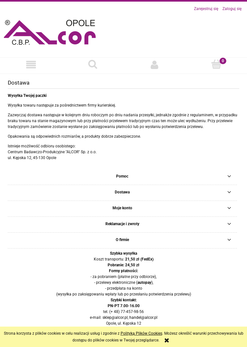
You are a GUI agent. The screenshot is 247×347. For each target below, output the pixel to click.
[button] (31, 65)
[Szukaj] (93, 64)
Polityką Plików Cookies (141, 333)
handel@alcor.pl (143, 317)
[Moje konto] (154, 65)
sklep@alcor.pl (115, 317)
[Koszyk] (216, 64)
